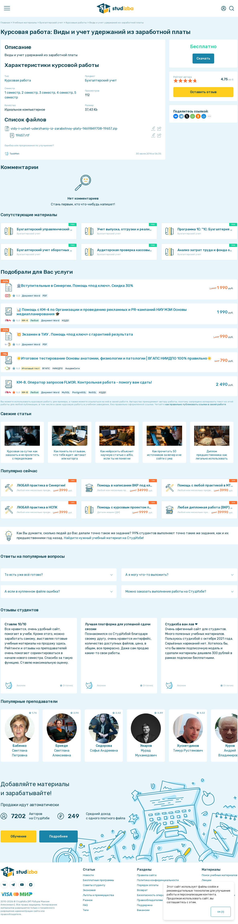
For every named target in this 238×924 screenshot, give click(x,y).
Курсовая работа (18, 80)
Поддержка (144, 905)
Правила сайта (146, 875)
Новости (88, 875)
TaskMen (12, 154)
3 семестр (47, 92)
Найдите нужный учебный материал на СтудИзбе (103, 538)
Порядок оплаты (147, 885)
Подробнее (58, 836)
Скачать (203, 58)
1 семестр (12, 92)
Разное (88, 900)
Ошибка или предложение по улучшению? (29, 145)
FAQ (85, 905)
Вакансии (143, 910)
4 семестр (65, 92)
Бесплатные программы (98, 880)
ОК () (221, 911)
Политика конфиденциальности (158, 880)
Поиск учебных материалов (219, 875)
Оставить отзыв (203, 92)
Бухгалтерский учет (101, 80)
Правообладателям (150, 900)
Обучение (18, 836)
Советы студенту (94, 885)
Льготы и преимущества (98, 895)
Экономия (89, 890)
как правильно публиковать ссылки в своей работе (195, 404)
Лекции (206, 880)
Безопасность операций (153, 895)
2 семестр (30, 92)
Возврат (142, 890)
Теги (86, 910)
